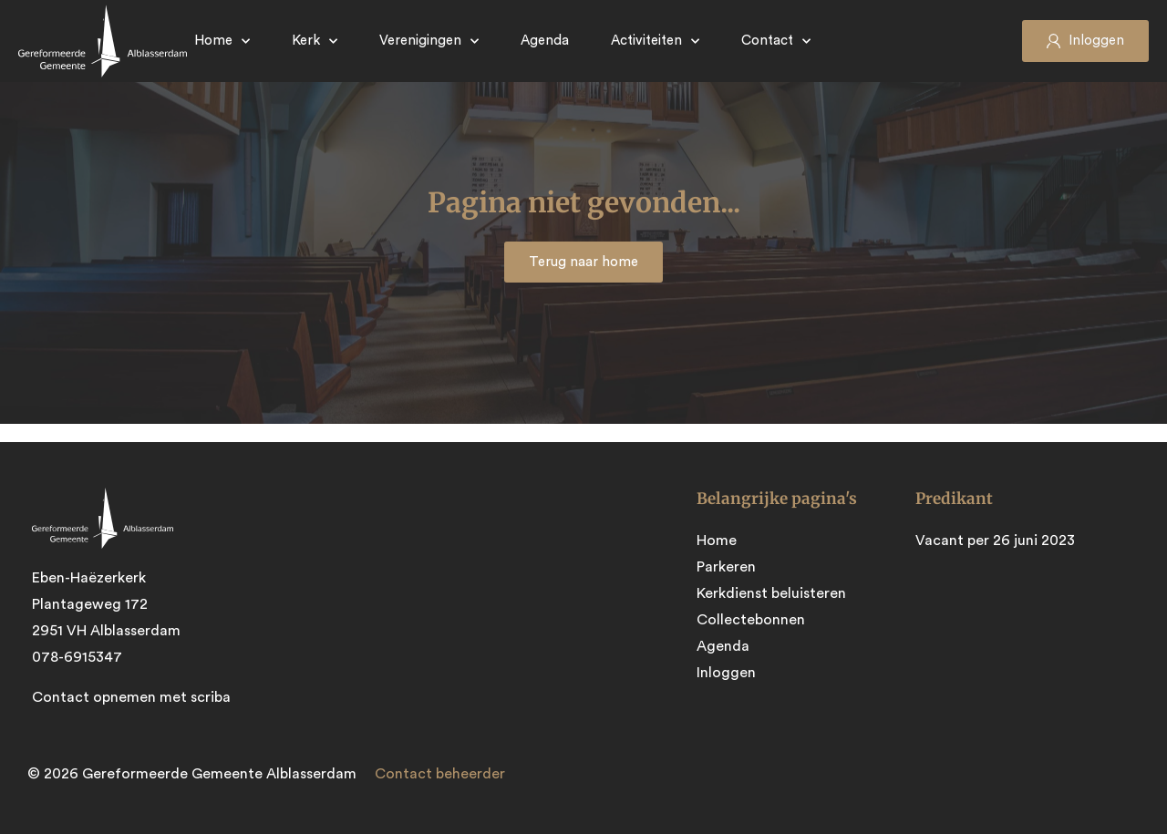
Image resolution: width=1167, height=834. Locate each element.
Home (222, 41)
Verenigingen (429, 41)
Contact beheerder (440, 774)
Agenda (545, 40)
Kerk (314, 41)
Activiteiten (655, 41)
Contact (776, 41)
